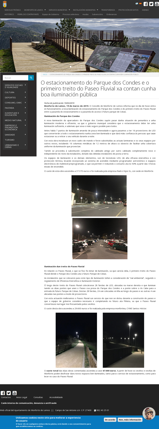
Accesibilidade (56, 397)
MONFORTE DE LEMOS (34, 10)
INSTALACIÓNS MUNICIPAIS (84, 10)
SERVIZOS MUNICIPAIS (58, 10)
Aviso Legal (21, 397)
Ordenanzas (111, 14)
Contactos (6, 397)
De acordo (110, 420)
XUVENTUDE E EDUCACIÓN (14, 114)
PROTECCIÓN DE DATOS (128, 10)
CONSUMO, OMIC (14, 102)
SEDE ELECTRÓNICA (13, 10)
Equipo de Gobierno (50, 14)
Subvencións (97, 14)
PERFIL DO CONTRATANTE (28, 14)
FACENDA (14, 107)
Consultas (38, 397)
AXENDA (145, 10)
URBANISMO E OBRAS (14, 146)
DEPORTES (14, 97)
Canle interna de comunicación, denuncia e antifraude (28, 403)
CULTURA (14, 92)
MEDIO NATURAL (14, 120)
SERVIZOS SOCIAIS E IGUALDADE (14, 86)
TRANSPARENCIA (108, 10)
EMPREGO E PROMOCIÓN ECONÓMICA (14, 127)
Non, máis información (130, 420)
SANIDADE (14, 134)
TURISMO (9, 139)
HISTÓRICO (9, 14)
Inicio (45, 74)
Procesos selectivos (71, 14)
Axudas (85, 14)
